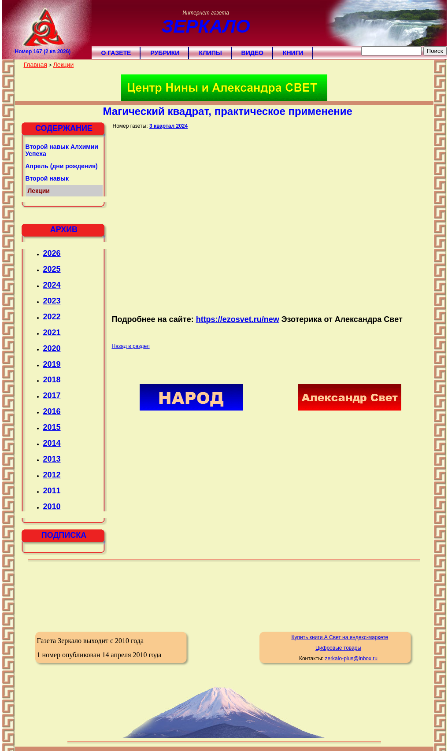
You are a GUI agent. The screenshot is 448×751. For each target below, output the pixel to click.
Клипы (210, 52)
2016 (52, 411)
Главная (35, 64)
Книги (293, 52)
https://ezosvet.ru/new (237, 319)
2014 (52, 443)
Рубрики (164, 52)
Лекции (63, 64)
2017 (52, 395)
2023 (52, 300)
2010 (52, 506)
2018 (52, 379)
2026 (52, 253)
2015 (52, 427)
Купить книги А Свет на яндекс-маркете (339, 637)
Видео (252, 52)
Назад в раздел (131, 346)
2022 (52, 316)
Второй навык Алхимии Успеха (62, 150)
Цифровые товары (338, 648)
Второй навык (47, 178)
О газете (116, 52)
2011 (52, 490)
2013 (52, 459)
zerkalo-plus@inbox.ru (351, 658)
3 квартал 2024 (168, 126)
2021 (52, 332)
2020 (52, 348)
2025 (52, 269)
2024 (52, 285)
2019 (52, 364)
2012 (52, 474)
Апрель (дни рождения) (62, 166)
